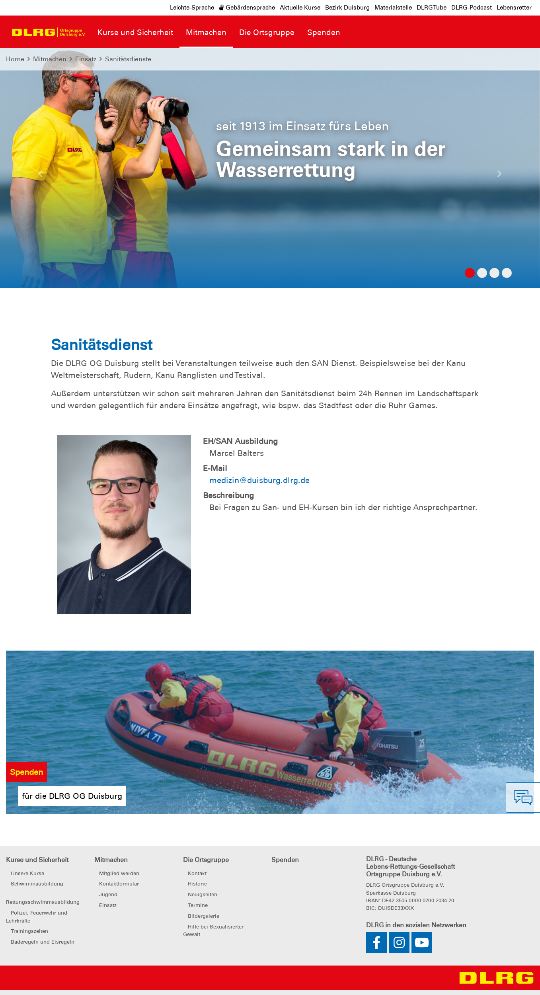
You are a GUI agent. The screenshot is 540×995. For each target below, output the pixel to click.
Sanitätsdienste (128, 59)
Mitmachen (49, 59)
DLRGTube (431, 7)
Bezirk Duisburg (347, 7)
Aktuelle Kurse (300, 7)
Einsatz (85, 59)
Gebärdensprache (247, 7)
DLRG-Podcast (471, 7)
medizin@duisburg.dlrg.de (259, 480)
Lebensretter (514, 7)
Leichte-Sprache (192, 7)
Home (15, 59)
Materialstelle (393, 7)
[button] (40, 176)
